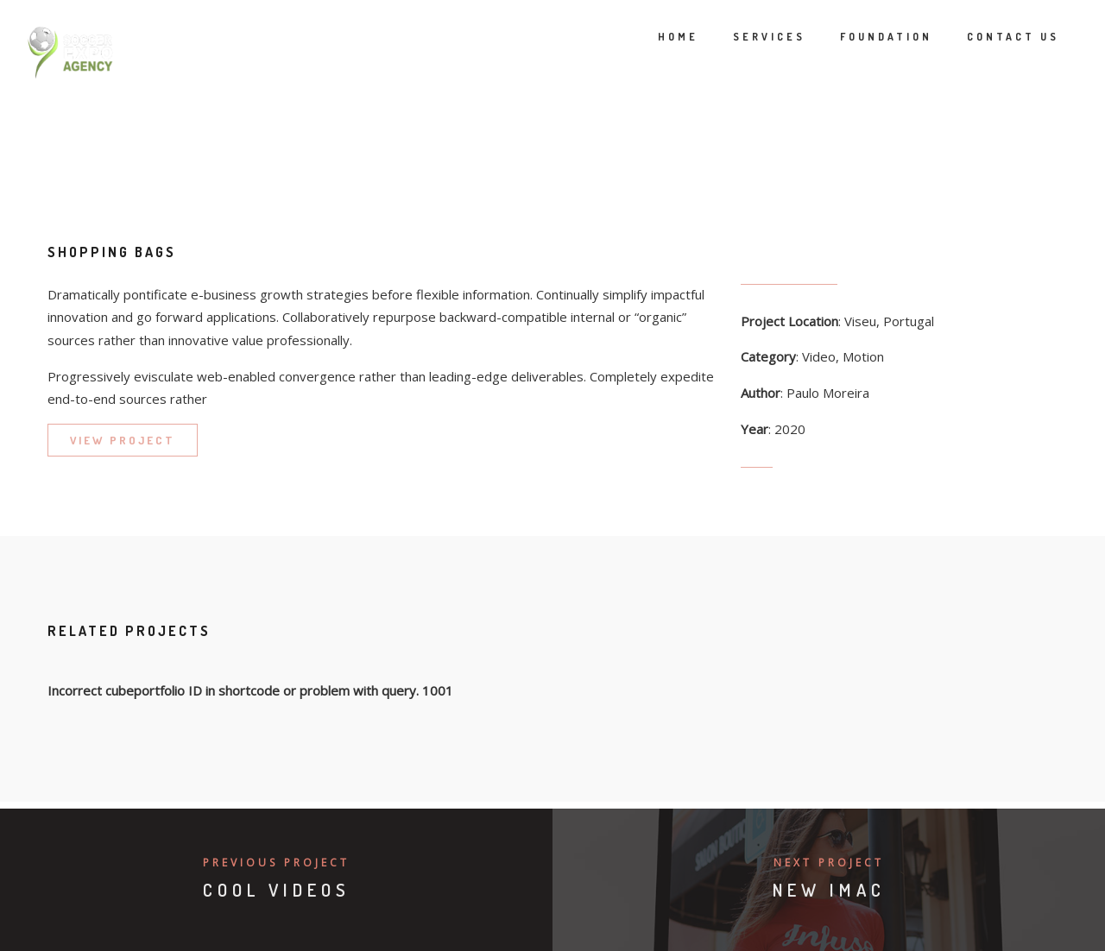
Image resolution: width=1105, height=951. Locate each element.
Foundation (862, 36)
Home (654, 36)
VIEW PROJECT (122, 440)
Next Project (829, 862)
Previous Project (276, 862)
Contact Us (989, 36)
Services (745, 36)
